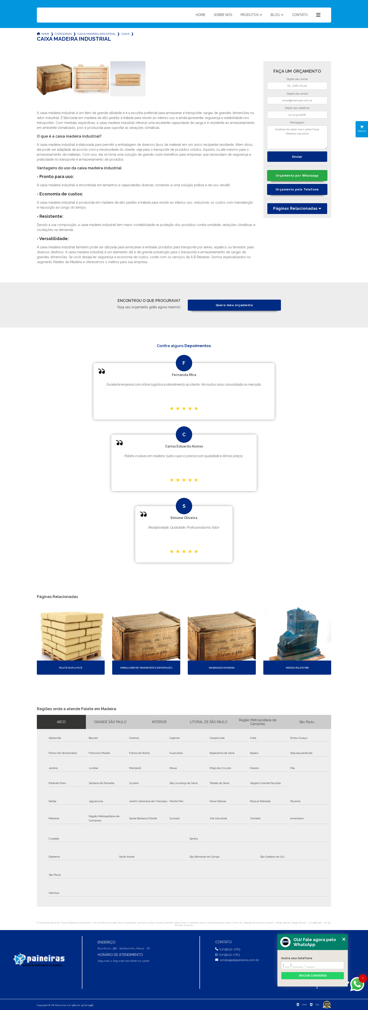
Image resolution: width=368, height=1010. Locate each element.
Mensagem (297, 122)
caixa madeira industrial (96, 34)
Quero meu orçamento (234, 305)
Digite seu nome (297, 79)
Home (200, 15)
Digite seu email (297, 93)
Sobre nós (223, 15)
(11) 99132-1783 (227, 949)
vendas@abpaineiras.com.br (237, 960)
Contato (300, 15)
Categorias (63, 34)
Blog (275, 15)
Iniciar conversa (313, 975)
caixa (125, 34)
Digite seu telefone (297, 108)
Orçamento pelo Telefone (297, 189)
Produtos (249, 15)
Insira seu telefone (296, 958)
